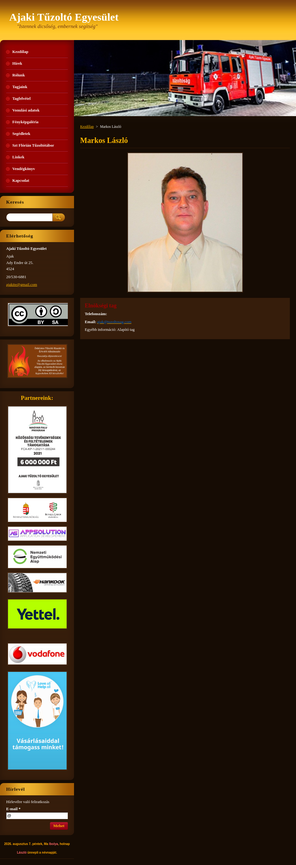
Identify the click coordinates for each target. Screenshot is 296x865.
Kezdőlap (87, 126)
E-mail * (13, 809)
